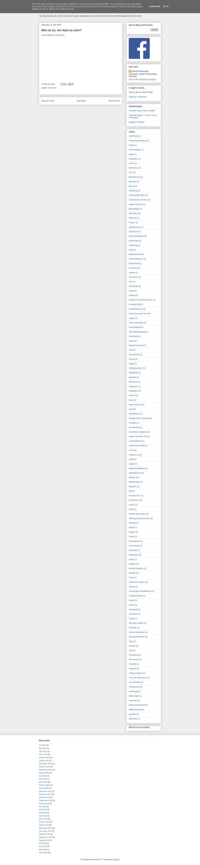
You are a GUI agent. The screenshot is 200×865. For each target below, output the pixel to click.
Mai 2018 (42, 849)
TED (131, 650)
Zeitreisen (133, 719)
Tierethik (132, 664)
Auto (131, 172)
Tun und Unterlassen (138, 678)
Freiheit (132, 295)
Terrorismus (134, 659)
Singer (131, 618)
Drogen (132, 222)
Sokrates (132, 628)
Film (130, 282)
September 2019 (45, 800)
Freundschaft (134, 304)
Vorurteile (133, 700)
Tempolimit (133, 655)
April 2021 (43, 751)
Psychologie (134, 546)
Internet (132, 395)
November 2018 (45, 831)
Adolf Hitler (133, 136)
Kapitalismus (134, 414)
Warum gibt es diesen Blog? (141, 92)
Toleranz (132, 668)
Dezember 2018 (45, 828)
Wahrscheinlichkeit (137, 705)
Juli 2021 (42, 745)
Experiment (134, 263)
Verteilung (133, 691)
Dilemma (132, 218)
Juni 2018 (43, 846)
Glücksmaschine (136, 345)
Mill (130, 491)
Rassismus (52, 88)
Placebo (132, 523)
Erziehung (133, 245)
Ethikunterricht (135, 254)
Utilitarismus (134, 687)
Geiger (132, 318)
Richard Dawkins (136, 568)
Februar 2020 (44, 785)
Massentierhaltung (137, 468)
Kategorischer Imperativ (139, 418)
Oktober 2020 (44, 767)
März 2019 (43, 819)
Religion (132, 564)
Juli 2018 (42, 843)
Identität (132, 377)
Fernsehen (133, 277)
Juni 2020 (43, 776)
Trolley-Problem (135, 673)
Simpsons (133, 614)
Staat (131, 641)
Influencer (133, 382)
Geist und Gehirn (136, 322)
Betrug (131, 186)
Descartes (133, 213)
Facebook (133, 268)
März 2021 (43, 754)
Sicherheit (133, 609)
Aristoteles (133, 159)
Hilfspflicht (133, 373)
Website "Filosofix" (137, 122)
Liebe (131, 450)
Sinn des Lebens (136, 623)
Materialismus (135, 473)
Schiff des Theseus (137, 582)
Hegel (131, 364)
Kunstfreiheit (134, 427)
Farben (132, 272)
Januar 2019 (44, 825)
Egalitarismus (134, 227)
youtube (132, 714)
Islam (131, 400)
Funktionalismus (136, 309)
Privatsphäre (134, 541)
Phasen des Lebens (137, 514)
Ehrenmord (133, 231)
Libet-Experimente (137, 445)
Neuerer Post (47, 101)
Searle (131, 600)
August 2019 (44, 803)
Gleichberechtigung (137, 332)
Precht (131, 536)
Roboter (132, 573)
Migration (133, 486)
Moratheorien (134, 496)
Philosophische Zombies (139, 518)
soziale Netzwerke (137, 632)
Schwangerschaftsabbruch (140, 591)
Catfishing (133, 190)
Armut (131, 163)
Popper (132, 532)
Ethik (131, 250)
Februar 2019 (44, 822)
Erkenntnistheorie (136, 236)
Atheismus (133, 168)
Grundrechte (134, 354)
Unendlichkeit (134, 682)
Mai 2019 (42, 813)
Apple (131, 154)
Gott (130, 350)
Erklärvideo (133, 241)
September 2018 (45, 837)
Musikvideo (133, 500)
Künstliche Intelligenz (138, 432)
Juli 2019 (42, 806)
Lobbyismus (134, 455)
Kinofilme (133, 423)
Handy (131, 359)
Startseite (81, 101)
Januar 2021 (44, 761)
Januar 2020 (44, 788)
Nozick (132, 505)
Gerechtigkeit (134, 327)
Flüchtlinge (133, 286)
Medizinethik (134, 482)
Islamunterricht (135, 404)
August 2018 (44, 840)
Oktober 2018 (44, 834)
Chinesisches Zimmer (138, 200)
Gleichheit (133, 336)
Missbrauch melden (139, 727)
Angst (131, 145)
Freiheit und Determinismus (140, 300)
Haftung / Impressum (138, 97)
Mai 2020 (42, 779)
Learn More (154, 6)
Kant (131, 409)
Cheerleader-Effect (137, 195)
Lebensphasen (135, 441)
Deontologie (134, 209)
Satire (131, 577)
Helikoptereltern (135, 368)
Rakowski (133, 550)
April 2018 (43, 853)
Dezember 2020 (45, 764)
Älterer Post (114, 101)
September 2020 (45, 770)
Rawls (131, 559)
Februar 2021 (44, 757)
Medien (132, 477)
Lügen (131, 464)
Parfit (131, 509)
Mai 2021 (42, 748)
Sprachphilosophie (137, 637)
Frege (131, 291)
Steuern (132, 646)
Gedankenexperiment (138, 313)
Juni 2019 (43, 810)
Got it (166, 6)
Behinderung (134, 177)
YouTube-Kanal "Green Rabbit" (142, 111)
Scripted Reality (135, 596)
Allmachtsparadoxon (137, 140)
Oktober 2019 (44, 797)
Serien (131, 605)
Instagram (133, 386)
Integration (133, 391)
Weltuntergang (135, 709)
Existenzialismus (136, 259)
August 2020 (44, 773)
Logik (131, 459)
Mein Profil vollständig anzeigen (142, 79)
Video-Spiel (134, 696)
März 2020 (43, 782)
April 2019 (43, 816)
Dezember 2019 (45, 791)
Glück (131, 341)
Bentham (133, 181)
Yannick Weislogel (140, 71)
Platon (131, 527)
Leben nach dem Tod (138, 436)
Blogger (116, 859)
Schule (132, 587)
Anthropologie (135, 150)
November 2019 (45, 794)
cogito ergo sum (136, 204)
